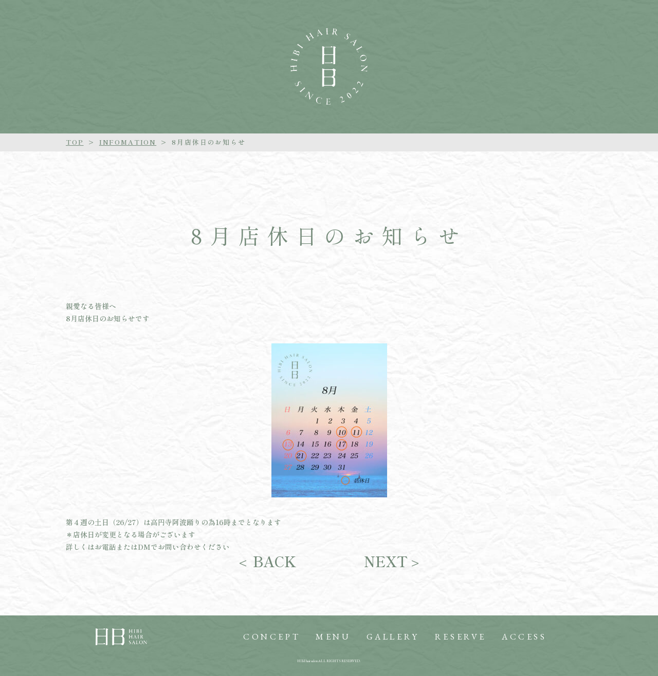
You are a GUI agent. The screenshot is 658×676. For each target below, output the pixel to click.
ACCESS (524, 637)
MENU (333, 637)
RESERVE (460, 637)
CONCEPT (271, 637)
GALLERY (393, 637)
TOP (75, 142)
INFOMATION (127, 142)
